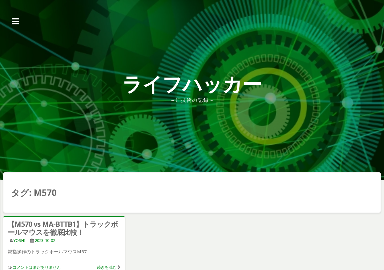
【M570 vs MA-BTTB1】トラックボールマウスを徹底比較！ (63, 228)
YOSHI (20, 240)
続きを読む (107, 267)
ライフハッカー (192, 83)
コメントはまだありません (37, 267)
